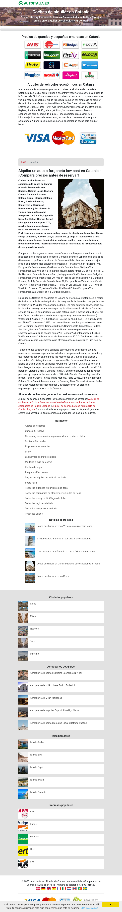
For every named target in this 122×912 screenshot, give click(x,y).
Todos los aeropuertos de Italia (41, 508)
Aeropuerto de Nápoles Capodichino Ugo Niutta (54, 710)
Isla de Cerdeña (38, 792)
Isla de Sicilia (37, 742)
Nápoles (34, 628)
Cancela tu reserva (34, 431)
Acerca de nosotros (35, 425)
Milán (33, 616)
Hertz (33, 849)
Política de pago (33, 467)
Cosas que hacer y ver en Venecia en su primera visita (64, 526)
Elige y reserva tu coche (37, 446)
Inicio (28, 451)
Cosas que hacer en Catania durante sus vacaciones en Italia (68, 563)
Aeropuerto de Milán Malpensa (46, 698)
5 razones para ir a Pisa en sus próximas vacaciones (64, 538)
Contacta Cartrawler (35, 441)
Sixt (32, 861)
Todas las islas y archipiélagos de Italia (45, 498)
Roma (33, 603)
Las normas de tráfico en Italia (40, 456)
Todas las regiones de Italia (39, 503)
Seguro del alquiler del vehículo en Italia (45, 477)
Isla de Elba (36, 754)
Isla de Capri (36, 767)
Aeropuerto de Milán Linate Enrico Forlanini (52, 685)
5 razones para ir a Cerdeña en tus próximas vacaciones (66, 551)
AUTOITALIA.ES (34, 3)
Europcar (34, 836)
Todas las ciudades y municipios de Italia (46, 488)
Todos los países (34, 513)
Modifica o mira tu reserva (38, 462)
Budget (33, 824)
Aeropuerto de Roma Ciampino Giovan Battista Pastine (58, 723)
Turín (32, 641)
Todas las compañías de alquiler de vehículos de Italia (53, 493)
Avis (32, 811)
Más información (89, 908)
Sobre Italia (31, 482)
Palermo (34, 653)
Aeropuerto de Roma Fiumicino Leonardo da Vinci (56, 673)
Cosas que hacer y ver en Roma (53, 576)
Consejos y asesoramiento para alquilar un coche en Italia (55, 436)
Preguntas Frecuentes (36, 472)
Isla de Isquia (37, 779)
